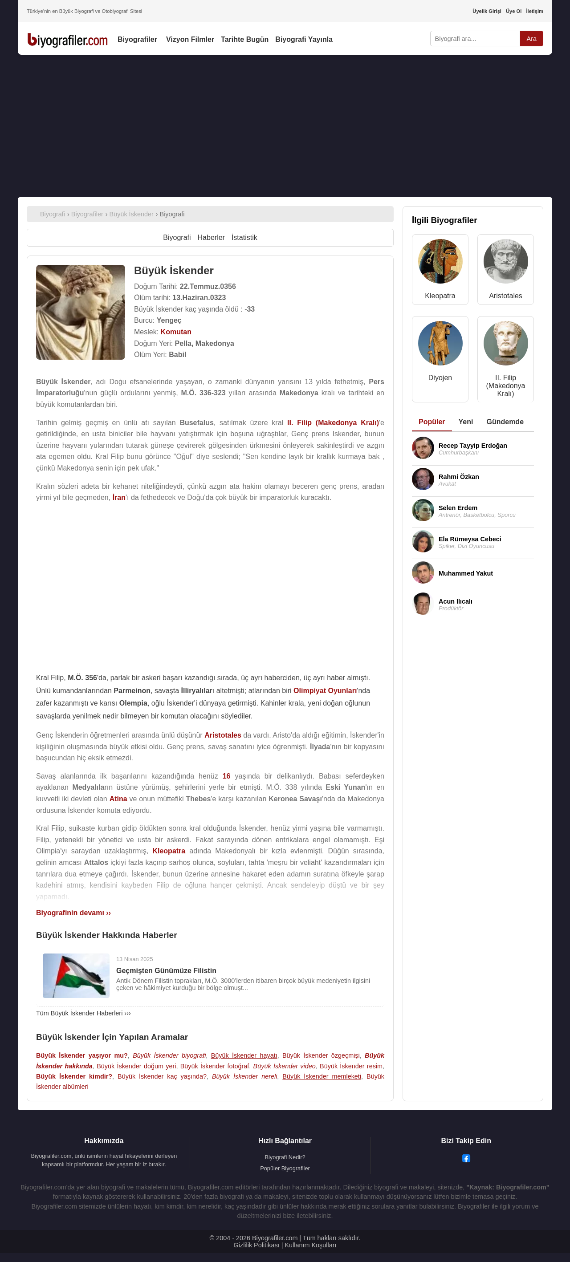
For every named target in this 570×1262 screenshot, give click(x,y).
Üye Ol (513, 11)
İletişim (534, 11)
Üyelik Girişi (486, 11)
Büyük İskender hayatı (244, 1055)
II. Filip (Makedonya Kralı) (505, 386)
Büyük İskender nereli (244, 1076)
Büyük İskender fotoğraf (214, 1066)
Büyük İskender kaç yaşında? (162, 1076)
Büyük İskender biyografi (169, 1055)
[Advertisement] (285, 126)
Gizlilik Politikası (257, 1245)
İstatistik (244, 237)
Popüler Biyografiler (285, 1168)
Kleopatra (440, 296)
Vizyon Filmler (190, 39)
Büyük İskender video (284, 1066)
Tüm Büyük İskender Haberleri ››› (83, 1013)
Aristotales (505, 296)
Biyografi (177, 237)
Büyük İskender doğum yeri (136, 1066)
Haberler (211, 237)
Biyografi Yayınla (304, 39)
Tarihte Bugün (245, 39)
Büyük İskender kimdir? (74, 1076)
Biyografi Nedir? (285, 1157)
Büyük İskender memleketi (321, 1076)
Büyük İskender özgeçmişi (321, 1055)
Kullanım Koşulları (310, 1245)
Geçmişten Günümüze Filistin (166, 970)
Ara (532, 38)
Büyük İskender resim (351, 1066)
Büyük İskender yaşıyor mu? (82, 1055)
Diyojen (440, 377)
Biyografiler (137, 39)
